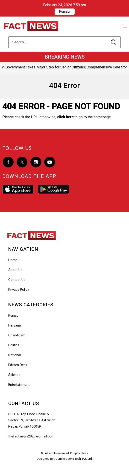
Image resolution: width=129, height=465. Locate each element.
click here (65, 117)
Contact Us (16, 280)
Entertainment (18, 385)
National (14, 355)
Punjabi (64, 11)
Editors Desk (17, 365)
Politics (13, 345)
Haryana (14, 325)
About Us (15, 270)
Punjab (13, 315)
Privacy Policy (18, 289)
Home (13, 260)
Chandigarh (16, 335)
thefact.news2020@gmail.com (31, 436)
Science (14, 375)
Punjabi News (79, 453)
